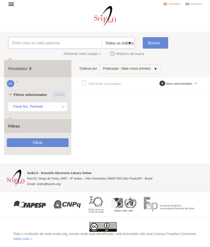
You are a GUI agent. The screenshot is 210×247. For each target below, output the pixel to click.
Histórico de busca (130, 54)
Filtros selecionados (30, 95)
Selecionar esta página (104, 83)
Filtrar (38, 142)
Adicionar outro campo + (82, 54)
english (196, 4)
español (174, 4)
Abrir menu (12, 4)
